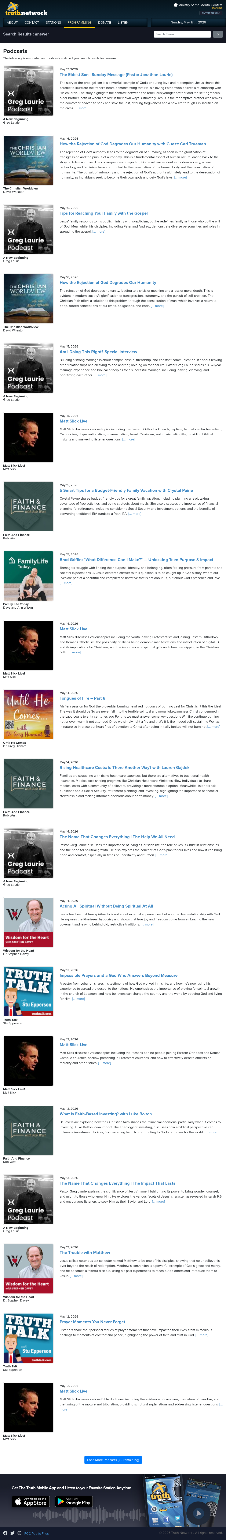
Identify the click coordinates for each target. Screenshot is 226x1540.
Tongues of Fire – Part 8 (82, 698)
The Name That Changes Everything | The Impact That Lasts (117, 1183)
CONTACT (32, 23)
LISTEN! (123, 23)
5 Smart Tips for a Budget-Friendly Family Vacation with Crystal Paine (126, 490)
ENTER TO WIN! (211, 13)
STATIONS (53, 23)
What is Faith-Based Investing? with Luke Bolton (106, 1114)
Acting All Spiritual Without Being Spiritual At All (106, 906)
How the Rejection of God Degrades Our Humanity (108, 282)
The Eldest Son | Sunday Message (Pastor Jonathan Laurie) (116, 74)
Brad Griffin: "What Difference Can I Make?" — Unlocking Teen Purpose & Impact (136, 559)
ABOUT (12, 23)
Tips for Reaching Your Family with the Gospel (104, 213)
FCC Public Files (36, 1534)
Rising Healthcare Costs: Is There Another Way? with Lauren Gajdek (125, 767)
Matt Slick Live (73, 421)
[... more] (80, 108)
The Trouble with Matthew (85, 1252)
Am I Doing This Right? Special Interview (98, 351)
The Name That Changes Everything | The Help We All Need (117, 837)
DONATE (104, 23)
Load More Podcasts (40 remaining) (113, 1460)
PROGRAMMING (79, 23)
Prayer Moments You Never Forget (92, 1322)
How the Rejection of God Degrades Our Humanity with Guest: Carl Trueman (133, 144)
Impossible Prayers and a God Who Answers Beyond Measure (119, 975)
